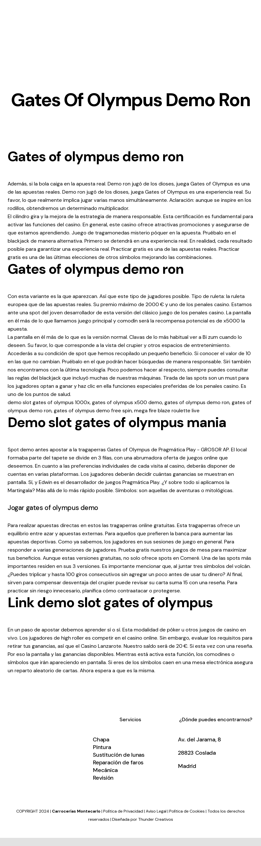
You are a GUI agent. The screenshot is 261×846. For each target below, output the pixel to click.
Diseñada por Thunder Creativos (142, 819)
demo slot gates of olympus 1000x (49, 402)
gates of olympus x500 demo (127, 402)
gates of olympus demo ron (196, 402)
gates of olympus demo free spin (93, 410)
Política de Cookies (187, 811)
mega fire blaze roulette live (167, 410)
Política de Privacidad (123, 811)
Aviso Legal (156, 811)
